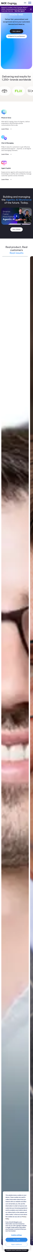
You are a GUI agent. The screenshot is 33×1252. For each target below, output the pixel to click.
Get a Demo (16, 229)
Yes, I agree (16, 1240)
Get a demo (16, 31)
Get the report (20, 11)
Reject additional (16, 1244)
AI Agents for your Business (16, 36)
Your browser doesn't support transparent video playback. (16, 54)
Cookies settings (16, 1235)
